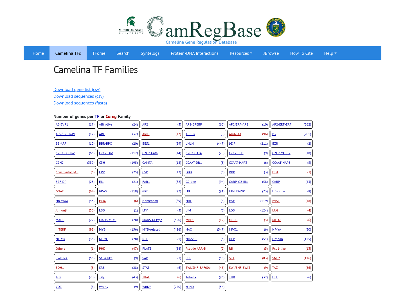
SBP (205, 258)
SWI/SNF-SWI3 (248, 267)
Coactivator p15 (75, 172)
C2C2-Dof (118, 153)
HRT (205, 200)
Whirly (118, 286)
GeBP (291, 181)
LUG (291, 210)
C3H (118, 162)
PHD (118, 248)
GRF (161, 191)
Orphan (291, 239)
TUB (248, 277)
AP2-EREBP (205, 124)
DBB (205, 172)
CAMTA (161, 162)
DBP (248, 172)
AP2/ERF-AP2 (248, 124)
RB (248, 248)
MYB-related (161, 229)
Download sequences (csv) (78, 96)
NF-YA (291, 229)
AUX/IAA (248, 133)
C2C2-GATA (205, 153)
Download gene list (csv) (76, 89)
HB (205, 191)
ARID (161, 133)
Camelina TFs (68, 53)
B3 (291, 133)
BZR (291, 143)
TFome (98, 53)
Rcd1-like (291, 248)
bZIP (248, 143)
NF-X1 (248, 229)
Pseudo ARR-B (205, 248)
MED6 (248, 219)
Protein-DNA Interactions (195, 53)
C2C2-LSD (248, 153)
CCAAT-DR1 (205, 162)
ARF (118, 133)
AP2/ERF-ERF (291, 124)
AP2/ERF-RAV (75, 133)
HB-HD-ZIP (248, 191)
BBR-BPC (118, 143)
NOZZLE (205, 239)
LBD (118, 210)
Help (328, 53)
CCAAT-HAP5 (291, 162)
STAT (161, 267)
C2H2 (75, 162)
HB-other (291, 191)
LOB (248, 210)
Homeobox (161, 200)
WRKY (161, 286)
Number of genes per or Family (91, 116)
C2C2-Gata (161, 153)
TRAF (161, 277)
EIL (118, 181)
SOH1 (75, 267)
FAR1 (161, 181)
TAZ (291, 267)
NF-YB (75, 239)
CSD (161, 172)
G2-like (205, 181)
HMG (118, 200)
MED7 (291, 219)
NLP (161, 239)
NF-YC (118, 239)
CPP (118, 172)
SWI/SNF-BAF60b (205, 267)
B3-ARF (75, 143)
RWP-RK (75, 258)
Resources (239, 53)
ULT (291, 277)
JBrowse (271, 53)
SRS (118, 267)
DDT (291, 172)
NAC (205, 229)
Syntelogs (150, 53)
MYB (118, 229)
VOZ (75, 286)
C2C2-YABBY (291, 153)
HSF (248, 200)
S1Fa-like (118, 258)
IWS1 (291, 200)
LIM (205, 210)
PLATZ (161, 248)
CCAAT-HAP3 (248, 162)
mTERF (75, 229)
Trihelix (205, 277)
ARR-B (205, 133)
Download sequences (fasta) (80, 103)
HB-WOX (75, 200)
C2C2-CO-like (75, 153)
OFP (248, 239)
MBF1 (205, 219)
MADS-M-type (161, 219)
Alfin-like (118, 124)
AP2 (161, 124)
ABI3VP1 (75, 124)
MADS (75, 219)
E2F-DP (75, 181)
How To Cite (301, 53)
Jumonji (75, 210)
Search (123, 53)
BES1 (161, 143)
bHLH (205, 143)
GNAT (75, 191)
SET (248, 258)
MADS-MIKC (118, 219)
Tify (118, 277)
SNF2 (291, 258)
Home (38, 53)
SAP (161, 258)
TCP (75, 277)
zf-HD (205, 286)
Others (75, 248)
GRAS (118, 191)
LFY (161, 210)
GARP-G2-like (248, 181)
